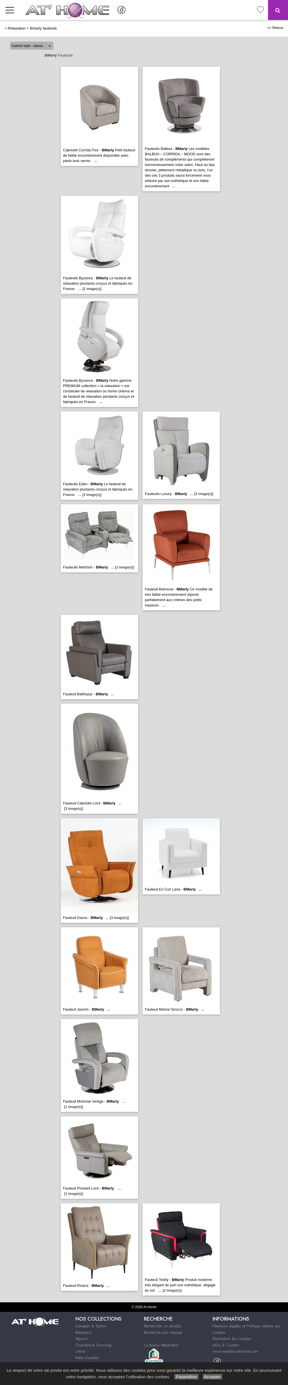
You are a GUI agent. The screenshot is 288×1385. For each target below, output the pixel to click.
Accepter (212, 1376)
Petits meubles (87, 1358)
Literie (80, 1351)
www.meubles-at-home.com (235, 1351)
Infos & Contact (226, 1345)
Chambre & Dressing (93, 1345)
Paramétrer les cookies (232, 1338)
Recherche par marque (163, 1332)
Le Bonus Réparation (161, 1345)
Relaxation (17, 28)
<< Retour (275, 28)
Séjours (81, 1338)
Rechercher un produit (162, 1326)
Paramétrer (186, 1376)
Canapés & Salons (91, 1326)
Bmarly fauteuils (43, 28)
